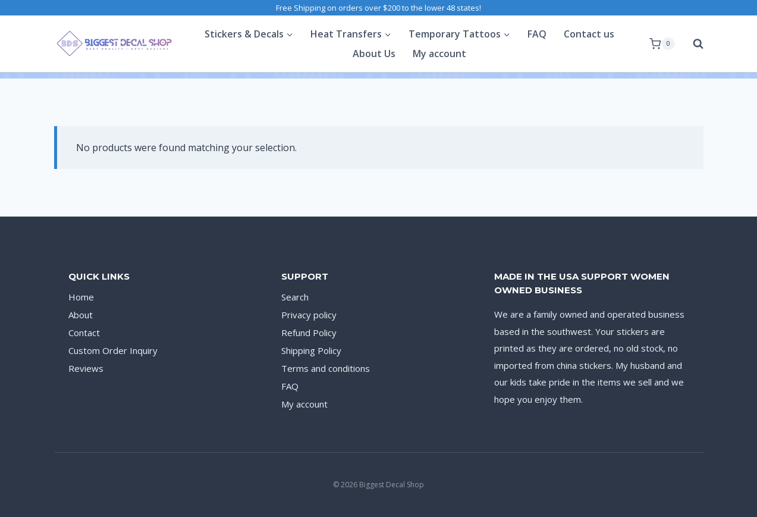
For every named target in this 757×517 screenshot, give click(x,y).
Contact (84, 333)
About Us (374, 53)
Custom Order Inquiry (113, 350)
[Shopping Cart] (661, 44)
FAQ (536, 33)
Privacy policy (309, 315)
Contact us (589, 33)
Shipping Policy (311, 350)
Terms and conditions (325, 368)
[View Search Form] (692, 44)
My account (439, 53)
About (80, 315)
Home (81, 297)
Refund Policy (309, 333)
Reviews (85, 368)
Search (295, 297)
